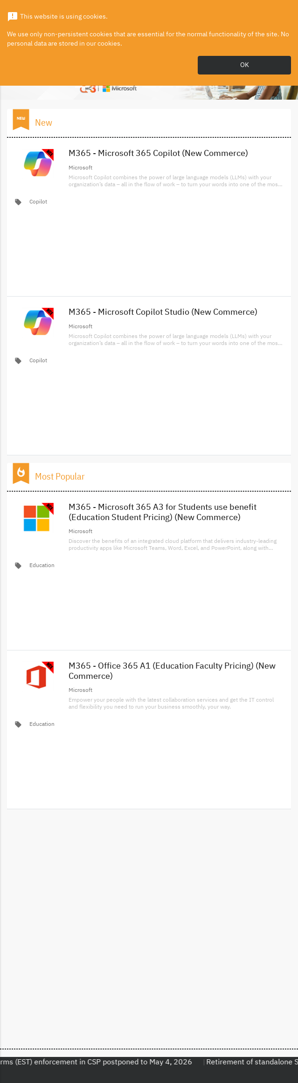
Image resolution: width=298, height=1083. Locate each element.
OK (244, 65)
